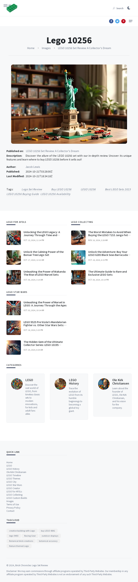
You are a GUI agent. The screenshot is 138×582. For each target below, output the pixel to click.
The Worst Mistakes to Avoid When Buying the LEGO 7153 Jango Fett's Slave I (109, 280)
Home (9, 505)
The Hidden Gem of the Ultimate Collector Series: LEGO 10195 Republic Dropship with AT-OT (43, 390)
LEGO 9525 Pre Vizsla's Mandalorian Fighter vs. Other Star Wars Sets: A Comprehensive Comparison (45, 370)
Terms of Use (12, 547)
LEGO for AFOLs (14, 534)
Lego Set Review (32, 189)
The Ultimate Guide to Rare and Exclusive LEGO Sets (107, 318)
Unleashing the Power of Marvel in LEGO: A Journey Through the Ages (45, 348)
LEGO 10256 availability (55, 194)
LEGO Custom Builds (16, 541)
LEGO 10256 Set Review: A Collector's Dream (52, 151)
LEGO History (74, 426)
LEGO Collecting (14, 538)
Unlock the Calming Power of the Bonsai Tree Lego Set (44, 298)
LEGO (29, 424)
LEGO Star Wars (14, 528)
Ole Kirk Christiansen (120, 426)
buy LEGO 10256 (61, 189)
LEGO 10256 (88, 189)
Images (9, 544)
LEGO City (11, 525)
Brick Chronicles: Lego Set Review (31, 579)
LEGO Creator (13, 531)
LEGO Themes (13, 521)
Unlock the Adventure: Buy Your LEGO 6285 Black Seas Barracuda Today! (108, 300)
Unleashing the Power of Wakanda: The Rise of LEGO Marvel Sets (45, 318)
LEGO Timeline (13, 518)
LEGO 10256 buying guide (22, 194)
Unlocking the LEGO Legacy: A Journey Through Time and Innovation (42, 280)
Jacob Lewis (33, 167)
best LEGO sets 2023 (118, 189)
